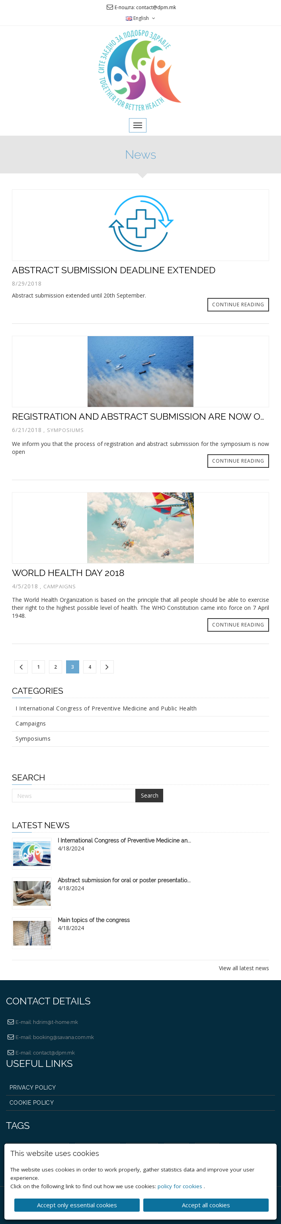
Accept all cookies (206, 1204)
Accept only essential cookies (77, 1204)
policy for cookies (181, 1185)
